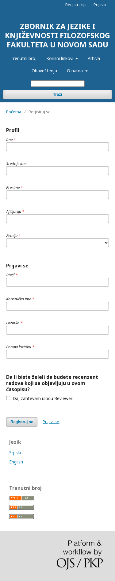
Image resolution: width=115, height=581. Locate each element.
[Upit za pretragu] (58, 83)
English (16, 462)
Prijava (100, 4)
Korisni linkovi (60, 58)
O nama (75, 71)
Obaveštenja (44, 71)
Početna (13, 111)
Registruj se (21, 421)
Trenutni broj (23, 58)
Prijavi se (51, 421)
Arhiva (94, 58)
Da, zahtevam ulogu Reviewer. (39, 398)
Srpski (15, 452)
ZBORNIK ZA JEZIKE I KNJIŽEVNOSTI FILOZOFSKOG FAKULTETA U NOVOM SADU (57, 35)
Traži (57, 94)
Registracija (75, 4)
